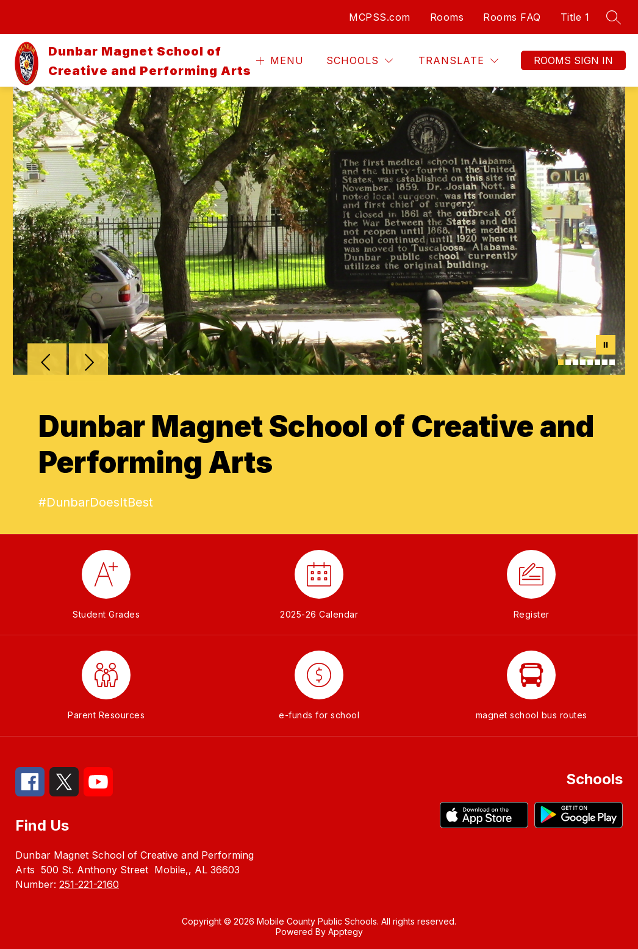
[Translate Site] (458, 60)
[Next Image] (88, 363)
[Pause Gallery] (605, 346)
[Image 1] (561, 362)
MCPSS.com (379, 17)
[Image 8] (612, 362)
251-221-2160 (89, 884)
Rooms (447, 17)
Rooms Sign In (573, 60)
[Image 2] (568, 362)
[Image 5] (590, 362)
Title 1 (575, 17)
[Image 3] (575, 362)
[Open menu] (278, 60)
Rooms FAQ (512, 17)
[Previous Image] (46, 363)
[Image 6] (597, 362)
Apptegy (345, 931)
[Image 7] (605, 362)
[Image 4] (583, 362)
